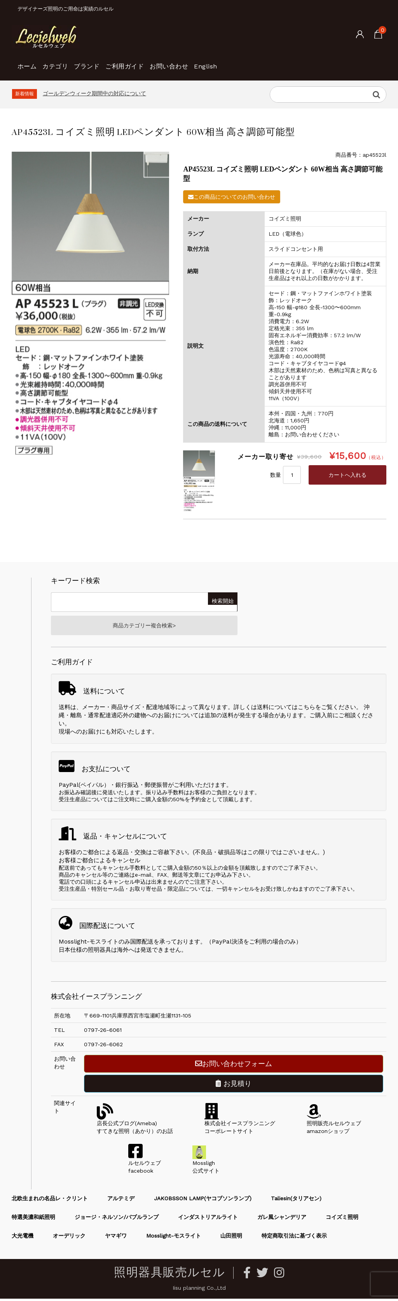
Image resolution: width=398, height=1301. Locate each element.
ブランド (115, 62)
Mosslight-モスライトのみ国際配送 (106, 943)
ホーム (30, 62)
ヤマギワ (116, 1238)
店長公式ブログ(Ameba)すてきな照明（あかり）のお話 (135, 1125)
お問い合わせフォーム (233, 1066)
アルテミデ (120, 1201)
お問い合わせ (224, 62)
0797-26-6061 (103, 1032)
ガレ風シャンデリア (281, 1219)
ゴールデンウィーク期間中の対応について (94, 93)
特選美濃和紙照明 (33, 1219)
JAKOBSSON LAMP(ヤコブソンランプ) (202, 1201)
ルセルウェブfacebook (144, 1165)
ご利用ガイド (166, 62)
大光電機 (22, 1238)
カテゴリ (71, 62)
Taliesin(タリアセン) (296, 1201)
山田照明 (231, 1238)
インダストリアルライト (208, 1219)
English (273, 62)
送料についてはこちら (286, 709)
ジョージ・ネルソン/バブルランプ (117, 1219)
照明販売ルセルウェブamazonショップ (334, 1125)
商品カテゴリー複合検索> (144, 626)
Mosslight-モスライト (173, 1238)
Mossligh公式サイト (206, 1165)
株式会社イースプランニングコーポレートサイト (239, 1125)
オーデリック (69, 1238)
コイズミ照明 (342, 1219)
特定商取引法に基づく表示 (294, 1238)
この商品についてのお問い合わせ (231, 197)
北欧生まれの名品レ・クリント (50, 1201)
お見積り (233, 1086)
